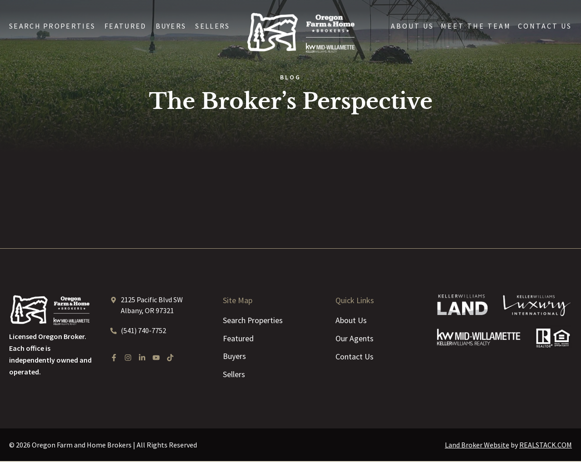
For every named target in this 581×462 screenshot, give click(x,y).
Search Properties (52, 25)
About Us (412, 25)
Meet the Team (476, 25)
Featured (125, 25)
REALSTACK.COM (545, 445)
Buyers (171, 25)
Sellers (212, 25)
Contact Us (545, 25)
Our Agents (354, 338)
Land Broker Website (477, 445)
